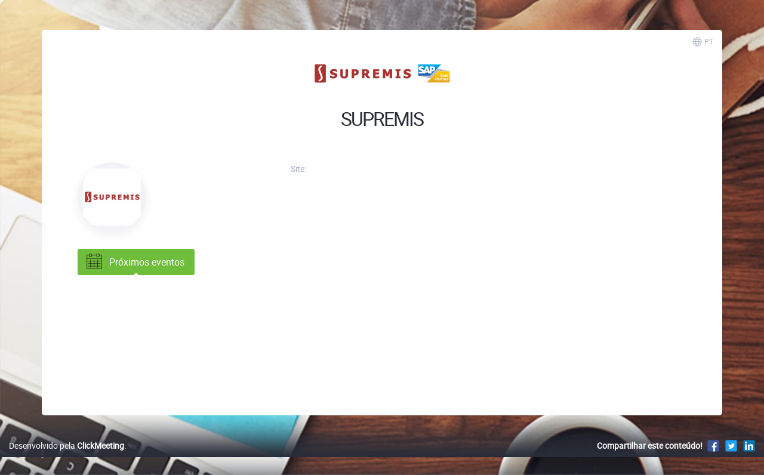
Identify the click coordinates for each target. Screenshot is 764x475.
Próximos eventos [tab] (134, 262)
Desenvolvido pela (66, 445)
